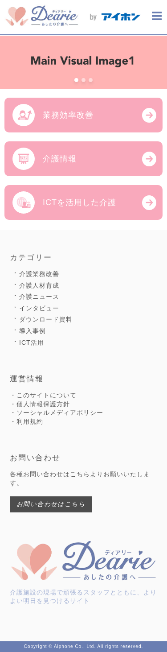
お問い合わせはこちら (50, 504)
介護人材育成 (39, 285)
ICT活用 (31, 342)
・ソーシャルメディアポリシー (56, 412)
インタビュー (39, 308)
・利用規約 (26, 421)
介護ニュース (39, 296)
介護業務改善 (39, 273)
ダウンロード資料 (46, 319)
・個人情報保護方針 (40, 404)
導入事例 (32, 330)
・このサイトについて (43, 395)
